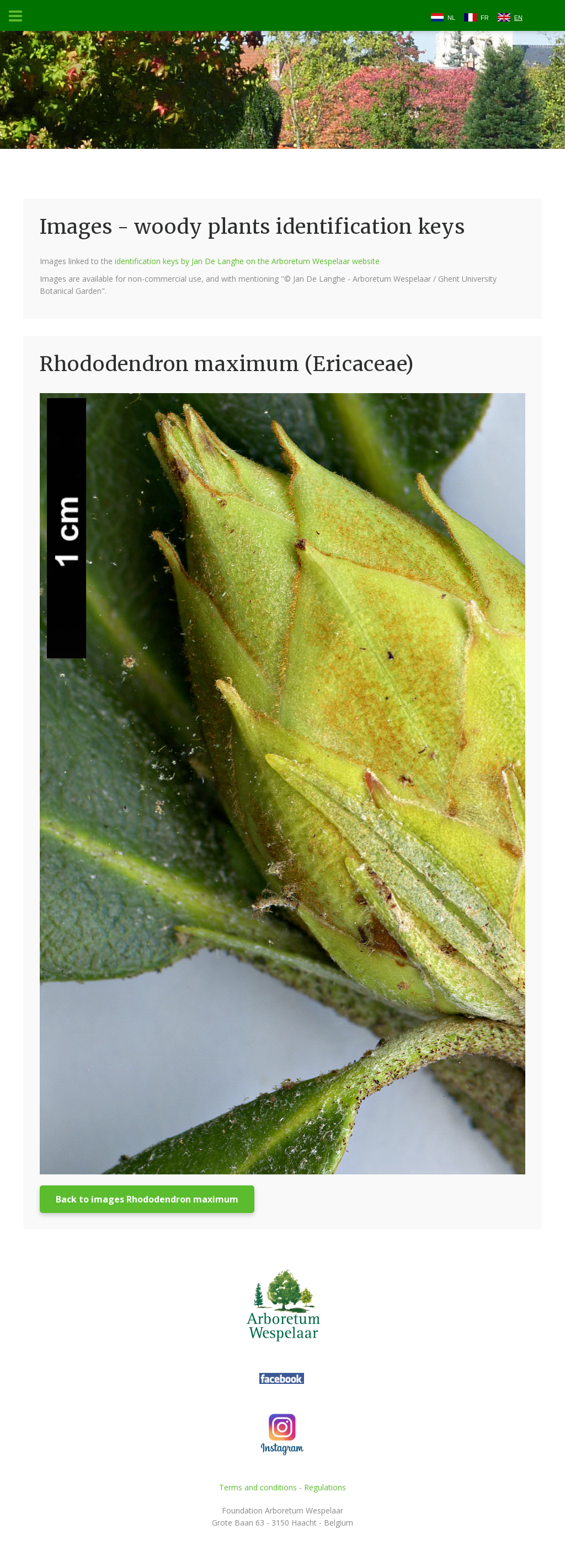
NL (451, 17)
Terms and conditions (258, 1487)
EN (518, 17)
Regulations (325, 1487)
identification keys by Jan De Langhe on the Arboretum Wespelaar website (247, 261)
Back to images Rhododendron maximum (147, 1199)
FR (485, 17)
